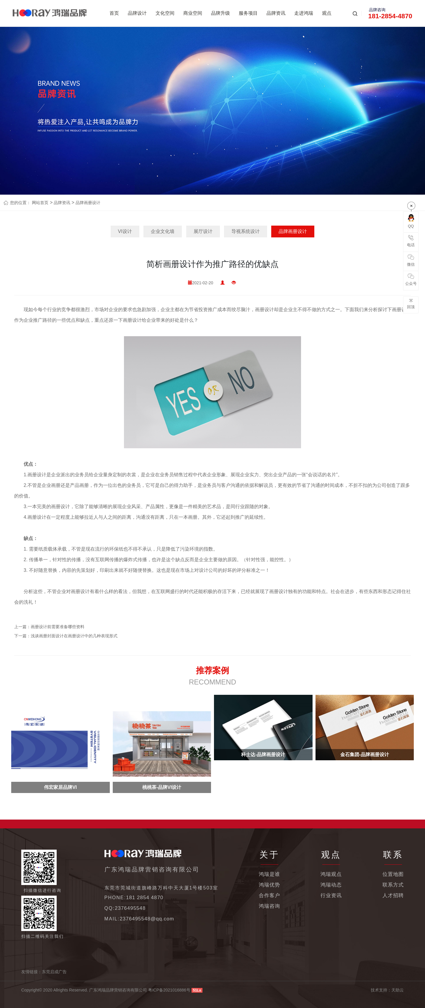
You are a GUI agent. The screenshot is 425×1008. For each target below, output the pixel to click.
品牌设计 (137, 13)
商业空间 (192, 13)
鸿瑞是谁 (269, 874)
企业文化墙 (162, 231)
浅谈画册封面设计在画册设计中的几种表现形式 (74, 635)
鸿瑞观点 (331, 874)
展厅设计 (203, 231)
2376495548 (130, 908)
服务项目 (248, 13)
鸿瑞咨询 (269, 906)
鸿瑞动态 (331, 885)
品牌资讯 (276, 13)
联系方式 (393, 885)
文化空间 (165, 13)
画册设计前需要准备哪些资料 (57, 626)
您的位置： (20, 202)
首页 (114, 13)
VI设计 (125, 231)
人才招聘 (393, 895)
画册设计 (264, 309)
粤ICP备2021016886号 (169, 990)
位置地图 (393, 874)
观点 (326, 13)
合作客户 (269, 895)
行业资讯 (331, 895)
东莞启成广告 (54, 971)
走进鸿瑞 (303, 13)
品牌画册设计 (87, 202)
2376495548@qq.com (147, 919)
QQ (411, 221)
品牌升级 (220, 13)
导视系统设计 (245, 231)
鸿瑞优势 (269, 885)
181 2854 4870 (144, 897)
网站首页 (40, 202)
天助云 (397, 990)
